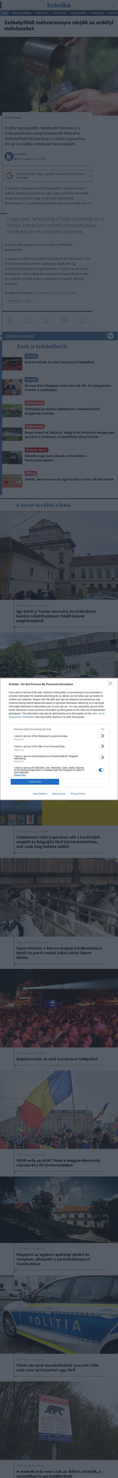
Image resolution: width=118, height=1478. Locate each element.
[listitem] (59, 729)
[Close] (111, 684)
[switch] (101, 736)
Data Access (58, 793)
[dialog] (59, 739)
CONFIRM (35, 782)
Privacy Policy (77, 793)
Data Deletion (40, 793)
